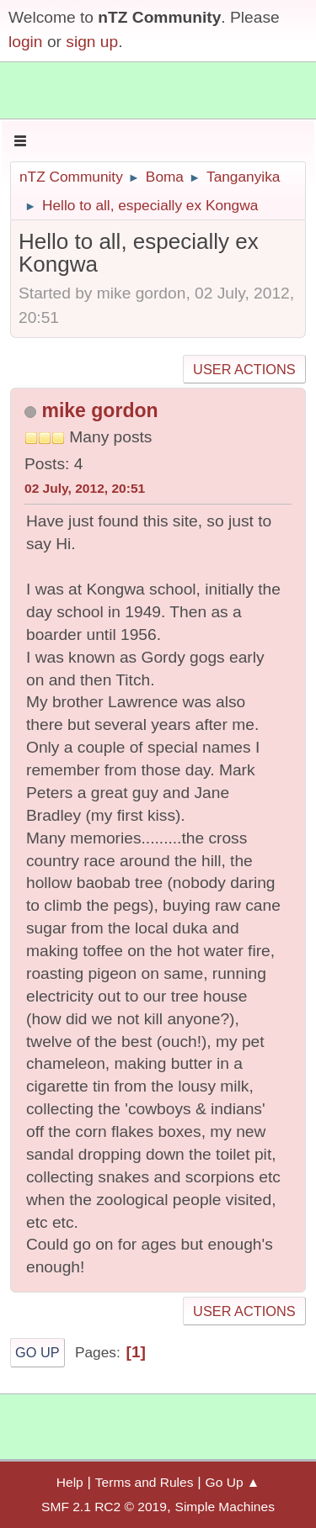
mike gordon (99, 410)
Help (69, 1482)
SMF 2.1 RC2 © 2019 (104, 1506)
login (25, 41)
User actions (244, 369)
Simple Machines (225, 1506)
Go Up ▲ (233, 1482)
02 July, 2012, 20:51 (84, 488)
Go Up (37, 1352)
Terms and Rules (144, 1482)
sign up (92, 41)
